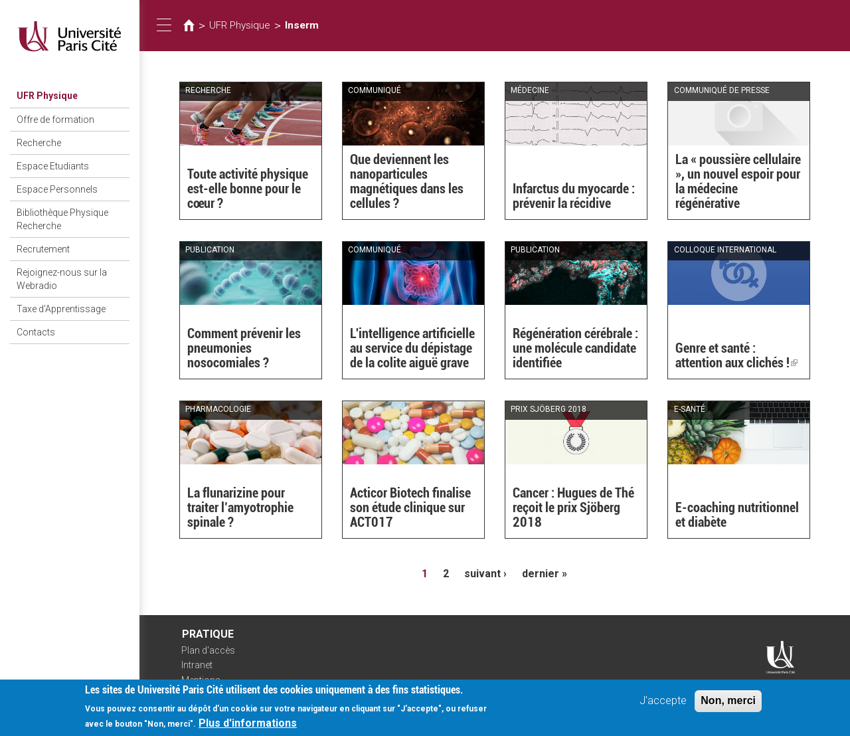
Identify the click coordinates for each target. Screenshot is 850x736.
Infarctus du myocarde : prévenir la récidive (574, 196)
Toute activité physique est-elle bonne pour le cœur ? (247, 188)
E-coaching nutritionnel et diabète (737, 515)
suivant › (485, 573)
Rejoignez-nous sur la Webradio (62, 279)
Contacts (36, 332)
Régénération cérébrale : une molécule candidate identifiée (575, 348)
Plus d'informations (248, 727)
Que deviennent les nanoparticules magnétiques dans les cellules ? (407, 181)
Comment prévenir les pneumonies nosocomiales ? (244, 348)
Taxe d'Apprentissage (61, 309)
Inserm (302, 25)
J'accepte (663, 704)
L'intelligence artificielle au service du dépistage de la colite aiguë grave (412, 348)
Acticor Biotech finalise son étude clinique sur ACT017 (410, 507)
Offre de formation (55, 119)
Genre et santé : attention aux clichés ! (736, 355)
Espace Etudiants (53, 166)
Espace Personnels (57, 189)
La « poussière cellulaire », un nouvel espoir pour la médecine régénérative (738, 181)
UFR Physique (47, 95)
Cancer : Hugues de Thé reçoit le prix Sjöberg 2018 (573, 507)
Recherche (39, 143)
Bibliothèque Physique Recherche (62, 219)
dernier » (544, 573)
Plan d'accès (208, 650)
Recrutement (43, 249)
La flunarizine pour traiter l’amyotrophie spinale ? (240, 507)
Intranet (196, 665)
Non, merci (728, 704)
